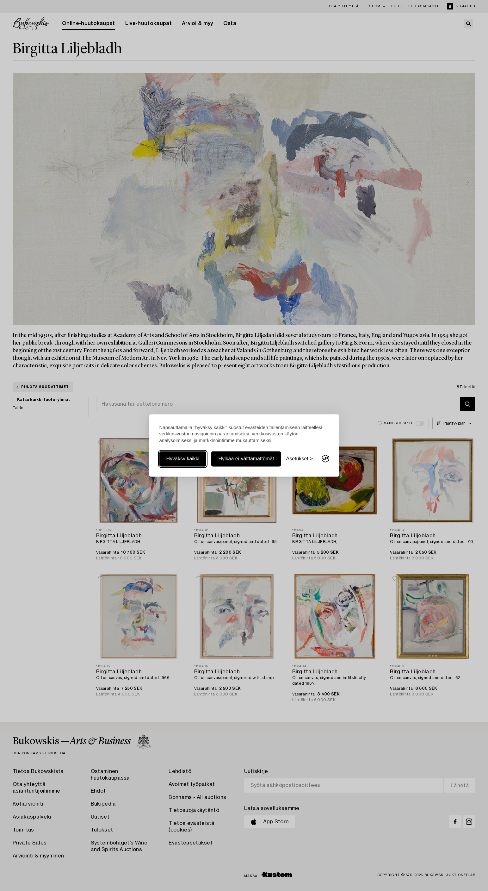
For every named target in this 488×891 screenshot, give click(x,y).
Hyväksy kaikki (183, 458)
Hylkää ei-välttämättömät (246, 458)
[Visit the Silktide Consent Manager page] (325, 458)
